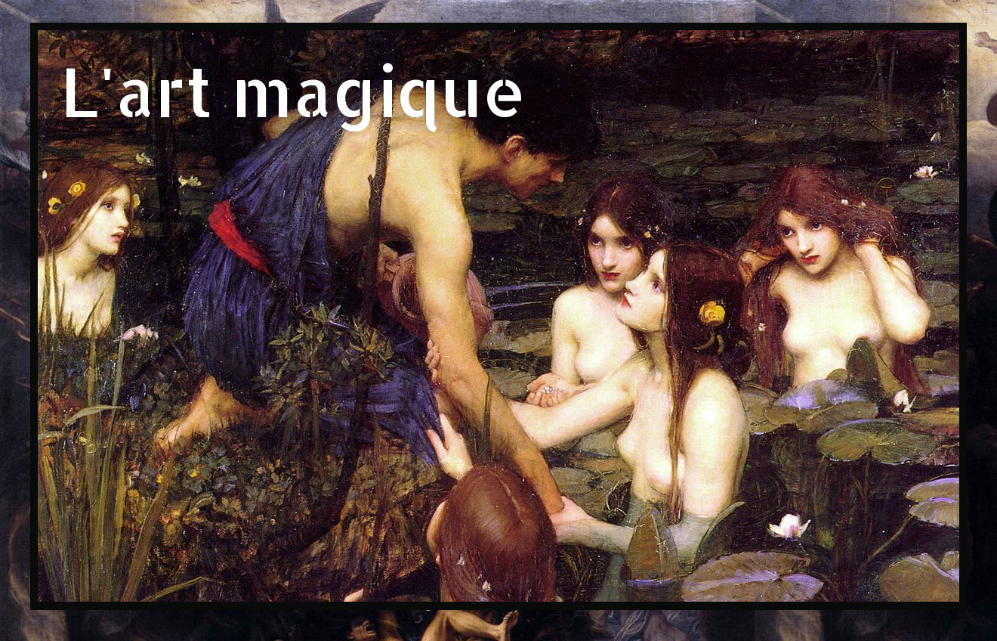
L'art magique (293, 90)
